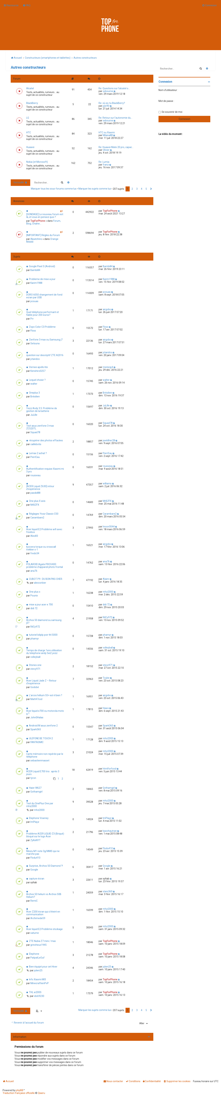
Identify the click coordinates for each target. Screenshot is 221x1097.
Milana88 (108, 135)
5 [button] (146, 188)
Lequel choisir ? (37, 380)
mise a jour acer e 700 (41, 604)
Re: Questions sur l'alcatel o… (114, 88)
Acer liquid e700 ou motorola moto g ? (45, 712)
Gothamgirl (36, 791)
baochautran (110, 830)
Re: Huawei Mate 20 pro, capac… (116, 147)
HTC (28, 132)
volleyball (35, 657)
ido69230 (39, 996)
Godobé (34, 687)
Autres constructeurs (28, 67)
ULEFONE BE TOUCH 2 (41, 738)
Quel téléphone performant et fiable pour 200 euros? (42, 313)
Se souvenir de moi (172, 111)
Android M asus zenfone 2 (43, 725)
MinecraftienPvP (39, 983)
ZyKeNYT (35, 840)
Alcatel (30, 88)
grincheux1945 (38, 944)
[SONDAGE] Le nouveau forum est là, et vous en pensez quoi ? (44, 215)
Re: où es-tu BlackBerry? (112, 103)
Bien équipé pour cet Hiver (43, 966)
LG (27, 117)
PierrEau (35, 457)
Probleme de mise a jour (42, 279)
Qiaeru (41, 1093)
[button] (151, 189)
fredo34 (34, 553)
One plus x (34, 591)
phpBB (19, 1090)
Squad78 (35, 432)
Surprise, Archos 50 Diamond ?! (46, 865)
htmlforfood (109, 768)
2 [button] (132, 188)
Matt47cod (36, 699)
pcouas (34, 301)
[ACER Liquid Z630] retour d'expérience (40, 487)
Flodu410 (35, 857)
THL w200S (35, 992)
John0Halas (36, 717)
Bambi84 (35, 270)
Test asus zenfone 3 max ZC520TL (40, 427)
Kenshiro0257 (37, 371)
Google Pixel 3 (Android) (42, 266)
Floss (33, 330)
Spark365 (35, 729)
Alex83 (34, 535)
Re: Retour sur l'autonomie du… (115, 117)
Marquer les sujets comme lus (94, 188)
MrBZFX (34, 504)
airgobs (107, 309)
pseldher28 (109, 440)
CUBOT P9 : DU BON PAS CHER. (46, 579)
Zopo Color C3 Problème (42, 326)
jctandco (35, 359)
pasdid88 (35, 492)
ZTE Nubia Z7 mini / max (42, 941)
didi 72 (33, 608)
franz (106, 164)
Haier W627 (35, 787)
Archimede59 (37, 918)
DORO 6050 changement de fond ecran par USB (44, 296)
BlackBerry (32, 103)
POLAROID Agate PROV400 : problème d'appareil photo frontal (44, 565)
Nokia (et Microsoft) (37, 161)
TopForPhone (37, 220)
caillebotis (35, 444)
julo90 (106, 105)
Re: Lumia (104, 161)
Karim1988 (36, 283)
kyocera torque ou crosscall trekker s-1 (41, 548)
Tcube (106, 677)
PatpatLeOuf (37, 957)
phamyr (34, 638)
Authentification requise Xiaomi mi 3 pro (45, 470)
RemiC (34, 900)
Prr (32, 318)
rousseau (35, 475)
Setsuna (35, 343)
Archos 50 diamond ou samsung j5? (43, 621)
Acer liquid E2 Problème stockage (44, 929)
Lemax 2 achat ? (38, 453)
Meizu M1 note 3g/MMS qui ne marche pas (43, 852)
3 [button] (137, 188)
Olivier (106, 150)
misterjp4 (108, 367)
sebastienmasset (39, 760)
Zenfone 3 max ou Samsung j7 (46, 339)
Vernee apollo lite (38, 367)
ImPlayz (34, 822)
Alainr (106, 579)
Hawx (106, 708)
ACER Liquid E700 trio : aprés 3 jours (42, 773)
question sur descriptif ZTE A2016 (44, 355)
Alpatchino (36, 239)
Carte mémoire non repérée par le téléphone (44, 755)
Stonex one (35, 665)
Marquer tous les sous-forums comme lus (53, 188)
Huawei (30, 147)
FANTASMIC (37, 742)
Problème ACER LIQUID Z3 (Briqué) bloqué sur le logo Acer (45, 835)
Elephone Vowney (39, 818)
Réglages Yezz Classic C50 (43, 513)
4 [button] (141, 188)
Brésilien (35, 396)
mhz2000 (108, 591)
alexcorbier (40, 582)
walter (33, 383)
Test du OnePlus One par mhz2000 (39, 805)
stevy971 (35, 668)
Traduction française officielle (19, 1093)
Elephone (34, 953)
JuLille (33, 414)
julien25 (38, 970)
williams (107, 483)
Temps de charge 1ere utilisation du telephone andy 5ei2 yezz (44, 651)
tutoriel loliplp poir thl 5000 (43, 634)
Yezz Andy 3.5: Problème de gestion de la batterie (41, 409)
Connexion (165, 81)
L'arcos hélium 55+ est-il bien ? (45, 695)
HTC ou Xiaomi (107, 132)
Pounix (34, 595)
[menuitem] (26, 5)
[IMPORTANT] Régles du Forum (43, 235)
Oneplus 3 (34, 392)
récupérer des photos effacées (46, 440)
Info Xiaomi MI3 (37, 979)
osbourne (108, 91)
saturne (34, 933)
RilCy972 (35, 626)
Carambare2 (37, 517)
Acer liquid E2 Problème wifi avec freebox (44, 530)
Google (34, 869)
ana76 (33, 570)
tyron (33, 778)
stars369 (107, 891)
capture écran (36, 878)
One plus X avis (37, 501)
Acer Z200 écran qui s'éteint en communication (43, 913)
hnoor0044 (109, 526)
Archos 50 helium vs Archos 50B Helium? (43, 895)
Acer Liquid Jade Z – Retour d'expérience (41, 682)
